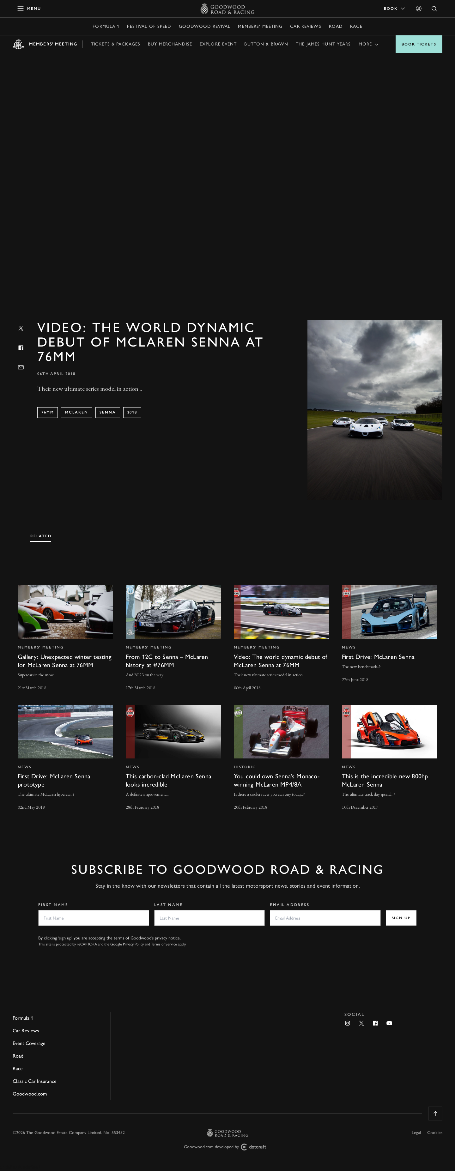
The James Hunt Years (323, 44)
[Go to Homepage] (227, 8)
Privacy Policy (133, 944)
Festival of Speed (149, 26)
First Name (53, 904)
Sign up (401, 918)
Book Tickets (419, 44)
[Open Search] (434, 8)
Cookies (434, 1132)
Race (356, 26)
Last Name (168, 904)
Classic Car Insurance (35, 1081)
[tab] (40, 535)
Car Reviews (305, 26)
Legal (416, 1132)
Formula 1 (106, 26)
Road (336, 26)
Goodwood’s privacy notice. (155, 938)
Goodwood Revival (205, 26)
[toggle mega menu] (29, 8)
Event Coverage (29, 1043)
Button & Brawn (266, 44)
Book (395, 8)
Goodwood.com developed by (227, 1147)
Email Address (289, 904)
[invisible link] (65, 638)
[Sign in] (419, 8)
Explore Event (218, 44)
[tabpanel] (227, 692)
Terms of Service (164, 944)
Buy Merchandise (170, 44)
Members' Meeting (260, 26)
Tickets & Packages (115, 44)
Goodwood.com (30, 1094)
